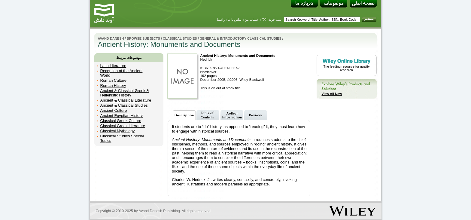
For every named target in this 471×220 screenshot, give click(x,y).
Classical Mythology (117, 131)
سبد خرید (275, 19)
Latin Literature (113, 65)
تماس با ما (235, 19)
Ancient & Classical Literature (125, 100)
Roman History (113, 85)
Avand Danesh (111, 38)
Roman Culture (113, 80)
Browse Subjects (143, 38)
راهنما (221, 19)
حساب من (252, 19)
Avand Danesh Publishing (159, 211)
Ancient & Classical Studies (124, 105)
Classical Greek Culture (120, 120)
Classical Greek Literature (122, 126)
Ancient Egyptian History (121, 115)
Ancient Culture (113, 110)
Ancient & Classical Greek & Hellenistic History (124, 92)
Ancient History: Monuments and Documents (237, 55)
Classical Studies (180, 38)
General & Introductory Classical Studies (240, 38)
